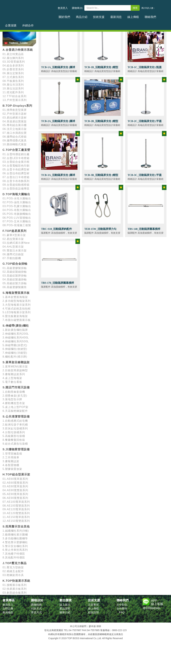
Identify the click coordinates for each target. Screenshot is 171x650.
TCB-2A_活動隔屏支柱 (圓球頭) (58, 123)
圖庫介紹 (65, 612)
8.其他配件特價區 (14, 557)
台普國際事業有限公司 (29, 10)
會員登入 (63, 8)
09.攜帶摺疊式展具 (15, 140)
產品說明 (65, 608)
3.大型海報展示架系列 (17, 304)
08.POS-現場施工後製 (17, 225)
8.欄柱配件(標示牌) (15, 356)
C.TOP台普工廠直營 (16, 149)
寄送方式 (36, 612)
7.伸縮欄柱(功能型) (15, 352)
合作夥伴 (122, 608)
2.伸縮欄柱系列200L (16, 333)
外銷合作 (161, 15)
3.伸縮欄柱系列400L (16, 337)
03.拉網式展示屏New (16, 242)
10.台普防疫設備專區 (16, 188)
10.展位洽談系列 (13, 88)
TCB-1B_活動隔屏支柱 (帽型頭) (101, 69)
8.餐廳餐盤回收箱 (14, 439)
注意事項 (93, 604)
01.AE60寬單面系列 (15, 478)
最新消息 (105, 15)
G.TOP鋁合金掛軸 (15, 263)
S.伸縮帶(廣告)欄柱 (16, 325)
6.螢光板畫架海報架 (15, 316)
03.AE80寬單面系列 (15, 486)
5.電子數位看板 (12, 381)
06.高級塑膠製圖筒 (15, 287)
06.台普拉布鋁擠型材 (16, 173)
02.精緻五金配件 (13, 571)
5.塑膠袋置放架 (12, 469)
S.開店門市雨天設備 (16, 387)
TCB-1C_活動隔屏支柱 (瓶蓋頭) (145, 69)
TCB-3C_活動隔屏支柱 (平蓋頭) (145, 177)
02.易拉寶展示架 (13, 239)
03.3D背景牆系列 (14, 61)
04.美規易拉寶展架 (15, 121)
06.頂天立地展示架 (15, 129)
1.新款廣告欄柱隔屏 (15, 329)
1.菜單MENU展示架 (15, 366)
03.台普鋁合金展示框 (16, 161)
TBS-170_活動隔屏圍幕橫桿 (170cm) (57, 284)
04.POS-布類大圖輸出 (17, 210)
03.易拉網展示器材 (15, 117)
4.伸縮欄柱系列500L (16, 341)
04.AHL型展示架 (13, 246)
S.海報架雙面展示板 (16, 292)
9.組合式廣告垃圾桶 (15, 443)
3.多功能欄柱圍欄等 (15, 538)
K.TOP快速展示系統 (16, 580)
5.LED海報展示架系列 (17, 312)
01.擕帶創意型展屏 (15, 109)
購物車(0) (77, 8)
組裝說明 (93, 612)
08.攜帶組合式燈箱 (15, 136)
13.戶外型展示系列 (15, 100)
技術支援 (91, 15)
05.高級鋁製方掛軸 (15, 283)
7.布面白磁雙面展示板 (17, 320)
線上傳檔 (119, 15)
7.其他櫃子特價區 (14, 553)
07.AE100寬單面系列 (16, 501)
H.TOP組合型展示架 (16, 474)
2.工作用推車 (11, 457)
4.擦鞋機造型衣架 (14, 403)
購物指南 (36, 604)
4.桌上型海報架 (12, 378)
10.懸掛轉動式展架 (15, 144)
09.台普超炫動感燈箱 (16, 184)
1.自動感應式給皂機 (15, 420)
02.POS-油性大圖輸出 (17, 202)
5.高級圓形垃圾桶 (14, 436)
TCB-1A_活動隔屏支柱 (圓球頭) (58, 69)
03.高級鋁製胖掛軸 (15, 275)
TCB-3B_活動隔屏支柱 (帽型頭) (101, 177)
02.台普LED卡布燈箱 (16, 158)
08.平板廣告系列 (13, 81)
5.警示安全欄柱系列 (15, 546)
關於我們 (63, 15)
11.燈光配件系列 (13, 92)
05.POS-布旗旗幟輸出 (17, 213)
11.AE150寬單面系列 (16, 517)
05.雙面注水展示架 (15, 250)
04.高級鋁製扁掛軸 (15, 279)
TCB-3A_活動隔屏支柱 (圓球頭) (58, 177)
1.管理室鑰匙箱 (12, 453)
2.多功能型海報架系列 (17, 300)
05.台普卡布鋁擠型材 (16, 169)
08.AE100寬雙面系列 (16, 505)
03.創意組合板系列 (15, 592)
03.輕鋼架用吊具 (13, 575)
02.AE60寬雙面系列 (15, 482)
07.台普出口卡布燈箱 (16, 177)
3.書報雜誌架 (11, 461)
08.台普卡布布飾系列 (16, 181)
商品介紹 (77, 15)
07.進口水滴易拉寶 (15, 132)
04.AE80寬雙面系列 (15, 490)
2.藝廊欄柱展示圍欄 (15, 534)
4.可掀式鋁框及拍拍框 (17, 308)
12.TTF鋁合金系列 (14, 96)
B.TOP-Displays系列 (17, 105)
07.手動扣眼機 (12, 258)
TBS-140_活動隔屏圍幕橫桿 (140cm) (144, 230)
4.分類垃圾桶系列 (14, 432)
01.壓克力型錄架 (13, 567)
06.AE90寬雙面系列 (15, 497)
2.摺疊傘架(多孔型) (15, 395)
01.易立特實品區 (13, 54)
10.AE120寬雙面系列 (16, 513)
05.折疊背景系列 (13, 69)
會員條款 (8, 612)
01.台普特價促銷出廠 (16, 154)
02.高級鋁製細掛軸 (15, 271)
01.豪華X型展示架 (14, 235)
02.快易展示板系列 (15, 588)
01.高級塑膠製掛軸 (15, 268)
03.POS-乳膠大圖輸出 (17, 206)
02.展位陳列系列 (13, 58)
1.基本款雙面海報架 (15, 297)
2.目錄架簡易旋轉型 (15, 370)
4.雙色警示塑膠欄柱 (15, 542)
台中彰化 (122, 604)
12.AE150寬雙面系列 (16, 520)
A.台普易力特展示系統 (18, 49)
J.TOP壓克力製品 (15, 563)
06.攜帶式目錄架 (13, 254)
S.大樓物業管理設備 (16, 449)
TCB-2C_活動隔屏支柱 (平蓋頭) (145, 123)
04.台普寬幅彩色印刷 (16, 165)
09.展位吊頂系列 (13, 84)
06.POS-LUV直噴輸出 (17, 217)
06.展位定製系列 (13, 73)
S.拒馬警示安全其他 (16, 526)
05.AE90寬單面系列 (15, 494)
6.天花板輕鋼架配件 (15, 410)
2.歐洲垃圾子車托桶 (15, 424)
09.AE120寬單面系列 (16, 509)
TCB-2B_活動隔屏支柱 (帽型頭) (101, 123)
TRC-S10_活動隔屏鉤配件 (56, 228)
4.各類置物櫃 (11, 465)
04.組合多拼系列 (13, 65)
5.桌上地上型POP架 (15, 407)
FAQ (121, 612)
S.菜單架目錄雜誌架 (16, 362)
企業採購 (147, 15)
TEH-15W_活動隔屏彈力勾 (100, 228)
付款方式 (36, 608)
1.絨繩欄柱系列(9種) (16, 530)
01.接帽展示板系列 (15, 585)
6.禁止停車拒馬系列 (15, 549)
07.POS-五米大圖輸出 (17, 221)
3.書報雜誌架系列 (14, 374)
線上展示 (65, 604)
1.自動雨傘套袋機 (14, 391)
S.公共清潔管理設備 (16, 416)
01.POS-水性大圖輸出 (17, 198)
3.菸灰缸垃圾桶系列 (15, 428)
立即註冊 (8, 608)
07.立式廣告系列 (13, 77)
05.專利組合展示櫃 (15, 125)
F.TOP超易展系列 (14, 231)
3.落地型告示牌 (12, 399)
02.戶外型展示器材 (15, 113)
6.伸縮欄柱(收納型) (15, 349)
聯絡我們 (133, 15)
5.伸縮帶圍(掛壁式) (15, 345)
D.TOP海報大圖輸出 (16, 194)
